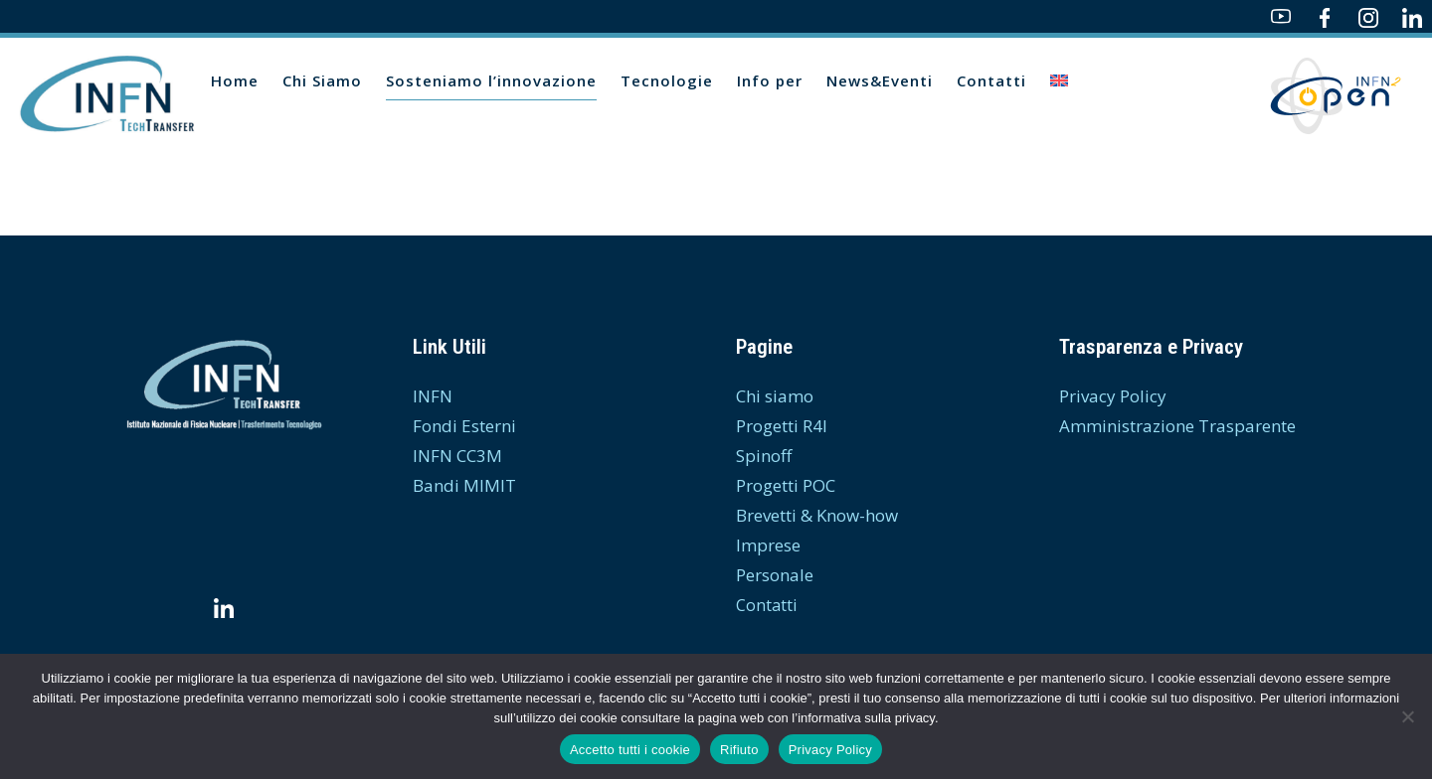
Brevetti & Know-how (817, 515)
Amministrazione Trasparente (1177, 425)
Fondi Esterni (464, 425)
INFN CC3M (457, 455)
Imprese (768, 545)
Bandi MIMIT (464, 485)
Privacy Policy (1112, 396)
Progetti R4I (781, 425)
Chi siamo (774, 396)
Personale (774, 574)
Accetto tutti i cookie (630, 749)
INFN (432, 396)
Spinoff (764, 455)
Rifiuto (739, 749)
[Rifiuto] (1407, 716)
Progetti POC (785, 485)
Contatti (766, 605)
